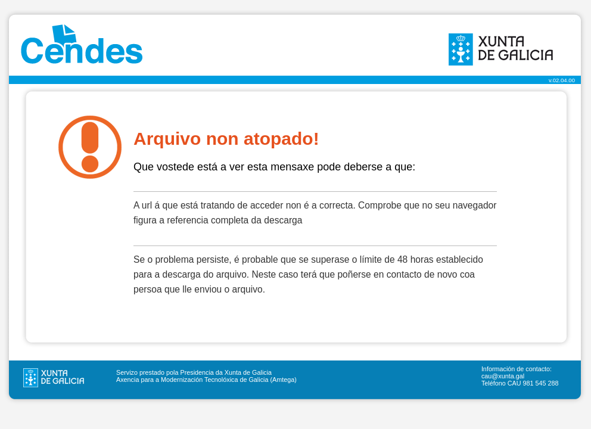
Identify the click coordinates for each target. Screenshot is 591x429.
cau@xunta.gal (502, 376)
